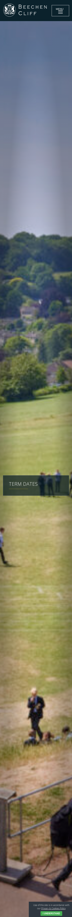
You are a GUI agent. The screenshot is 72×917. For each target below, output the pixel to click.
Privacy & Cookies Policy (53, 908)
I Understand (51, 913)
